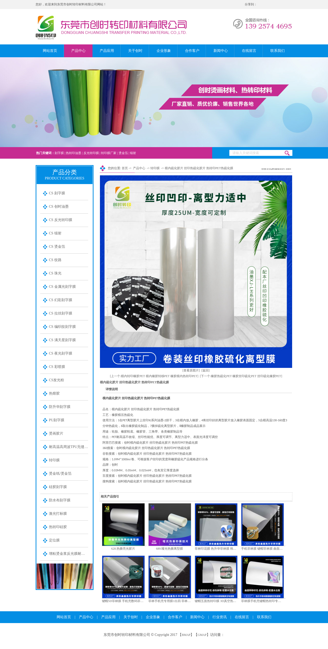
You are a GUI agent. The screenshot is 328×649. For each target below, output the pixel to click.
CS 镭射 (55, 233)
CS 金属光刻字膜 (62, 287)
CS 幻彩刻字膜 (60, 300)
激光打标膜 (58, 514)
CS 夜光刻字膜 (60, 353)
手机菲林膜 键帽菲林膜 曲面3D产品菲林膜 (270, 548)
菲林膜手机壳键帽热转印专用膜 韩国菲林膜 (270, 601)
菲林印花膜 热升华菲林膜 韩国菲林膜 (220, 548)
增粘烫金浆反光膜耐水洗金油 (68, 554)
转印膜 (54, 460)
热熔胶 (54, 393)
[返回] (205, 370)
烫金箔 (123, 153)
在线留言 (249, 51)
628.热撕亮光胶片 (123, 548)
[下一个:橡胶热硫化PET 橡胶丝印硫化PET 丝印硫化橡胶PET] (241, 376)
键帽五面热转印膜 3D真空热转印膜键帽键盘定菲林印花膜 (234, 601)
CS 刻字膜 (57, 193)
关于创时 (135, 51)
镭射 (133, 153)
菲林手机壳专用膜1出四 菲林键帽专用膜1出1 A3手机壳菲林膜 (190, 601)
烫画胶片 (56, 433)
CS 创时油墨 (59, 206)
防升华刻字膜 (59, 407)
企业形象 (164, 51)
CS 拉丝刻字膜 (60, 313)
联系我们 (277, 51)
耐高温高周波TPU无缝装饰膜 (68, 447)
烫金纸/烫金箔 (60, 473)
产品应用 (107, 51)
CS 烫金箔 (57, 247)
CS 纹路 (55, 260)
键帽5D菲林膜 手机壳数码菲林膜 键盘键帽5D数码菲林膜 (140, 601)
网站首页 (50, 51)
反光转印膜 (91, 153)
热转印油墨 (73, 153)
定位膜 (54, 540)
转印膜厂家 (108, 153)
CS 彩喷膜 (57, 367)
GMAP (202, 635)
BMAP (186, 635)
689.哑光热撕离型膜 (169, 548)
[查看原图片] (191, 370)
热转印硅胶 (58, 527)
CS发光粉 (56, 380)
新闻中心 (220, 51)
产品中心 (78, 51)
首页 (125, 168)
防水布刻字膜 (59, 500)
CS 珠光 (55, 273)
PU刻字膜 (56, 420)
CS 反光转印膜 (60, 220)
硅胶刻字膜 (58, 487)
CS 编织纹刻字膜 (62, 327)
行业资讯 (219, 617)
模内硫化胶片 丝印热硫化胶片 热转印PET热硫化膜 (199, 168)
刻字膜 (59, 153)
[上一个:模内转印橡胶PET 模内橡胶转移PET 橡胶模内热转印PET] (154, 376)
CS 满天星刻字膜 (62, 340)
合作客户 (192, 51)
